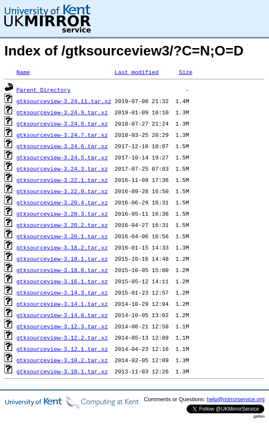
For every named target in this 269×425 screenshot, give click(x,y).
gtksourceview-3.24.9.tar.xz (62, 112)
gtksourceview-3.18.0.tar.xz (62, 270)
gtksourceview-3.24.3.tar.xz (62, 168)
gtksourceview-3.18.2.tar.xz (62, 247)
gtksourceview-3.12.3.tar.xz (62, 326)
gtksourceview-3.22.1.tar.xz (62, 180)
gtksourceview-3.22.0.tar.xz (62, 191)
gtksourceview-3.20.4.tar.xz (62, 202)
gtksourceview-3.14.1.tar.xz (62, 304)
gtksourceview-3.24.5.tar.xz (62, 157)
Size (185, 72)
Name (23, 72)
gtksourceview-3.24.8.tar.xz (62, 123)
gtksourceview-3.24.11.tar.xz (63, 101)
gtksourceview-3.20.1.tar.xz (62, 236)
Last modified (136, 72)
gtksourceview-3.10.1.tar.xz (62, 371)
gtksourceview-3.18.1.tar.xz (62, 259)
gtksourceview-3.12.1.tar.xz (62, 349)
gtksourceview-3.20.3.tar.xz (62, 213)
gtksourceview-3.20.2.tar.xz (62, 225)
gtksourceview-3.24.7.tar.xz (62, 135)
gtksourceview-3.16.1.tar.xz (62, 281)
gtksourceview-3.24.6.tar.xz (62, 146)
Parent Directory (43, 90)
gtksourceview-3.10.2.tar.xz (62, 360)
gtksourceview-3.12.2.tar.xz (62, 337)
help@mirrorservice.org (236, 399)
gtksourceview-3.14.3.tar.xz (62, 292)
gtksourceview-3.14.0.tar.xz (62, 315)
